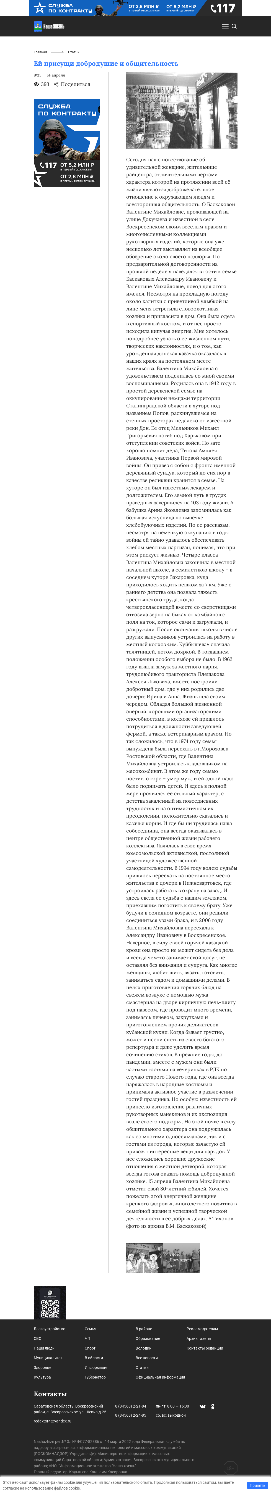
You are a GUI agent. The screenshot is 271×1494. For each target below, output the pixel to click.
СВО (38, 1338)
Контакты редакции (205, 1348)
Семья (90, 1329)
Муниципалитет (48, 1358)
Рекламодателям (202, 1329)
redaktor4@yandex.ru (52, 1421)
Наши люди (44, 1348)
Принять (257, 1485)
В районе (144, 1329)
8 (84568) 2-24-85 (130, 1415)
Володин (143, 1348)
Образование (148, 1338)
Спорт (90, 1348)
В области (94, 1358)
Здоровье (42, 1367)
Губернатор (95, 1377)
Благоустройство (49, 1329)
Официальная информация (160, 1377)
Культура (42, 1377)
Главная (40, 52)
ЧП (87, 1338)
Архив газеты (199, 1338)
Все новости (147, 1358)
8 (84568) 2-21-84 (130, 1406)
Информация (97, 1367)
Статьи (142, 1367)
